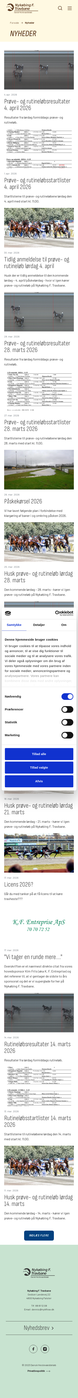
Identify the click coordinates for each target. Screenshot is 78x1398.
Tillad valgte (39, 767)
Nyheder (29, 22)
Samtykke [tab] (14, 625)
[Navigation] (69, 8)
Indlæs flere (39, 1235)
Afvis (39, 781)
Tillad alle (39, 754)
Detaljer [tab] (39, 625)
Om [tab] (64, 625)
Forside (14, 22)
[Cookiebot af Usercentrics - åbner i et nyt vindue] (55, 613)
